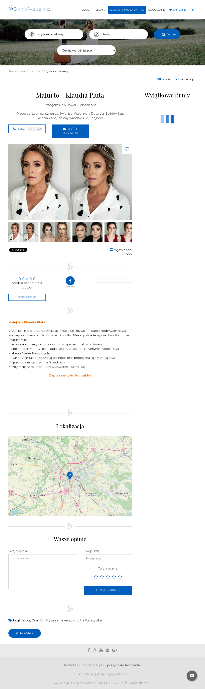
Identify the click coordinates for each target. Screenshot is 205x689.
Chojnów (96, 118)
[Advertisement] (81, 393)
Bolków (111, 113)
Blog (86, 9)
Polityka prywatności (112, 674)
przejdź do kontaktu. (124, 665)
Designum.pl (140, 683)
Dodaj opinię (108, 590)
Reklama (100, 9)
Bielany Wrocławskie (73, 118)
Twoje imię (92, 551)
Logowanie (156, 9)
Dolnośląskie (87, 105)
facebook (70, 282)
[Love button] (127, 149)
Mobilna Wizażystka (87, 620)
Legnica (38, 113)
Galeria (165, 79)
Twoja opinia (17, 551)
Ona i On (33, 71)
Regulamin (86, 674)
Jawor (71, 105)
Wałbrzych (81, 113)
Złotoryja (97, 113)
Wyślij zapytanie (70, 131)
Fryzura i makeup (56, 71)
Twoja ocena (107, 568)
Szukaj (172, 34)
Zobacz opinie (27, 296)
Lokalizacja (185, 79)
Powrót (25, 633)
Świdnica (51, 113)
